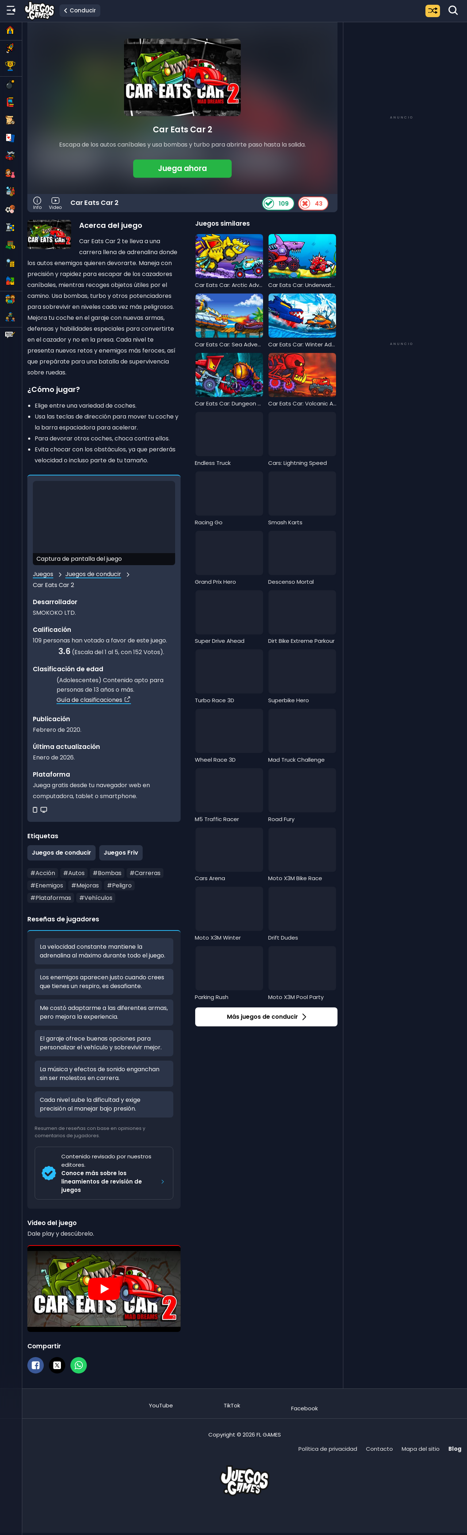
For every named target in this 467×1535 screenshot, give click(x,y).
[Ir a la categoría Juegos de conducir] (79, 10)
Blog (455, 1449)
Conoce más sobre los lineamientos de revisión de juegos (113, 1181)
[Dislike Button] (305, 203)
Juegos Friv (121, 852)
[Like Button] (268, 203)
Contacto (379, 1449)
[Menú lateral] (10, 10)
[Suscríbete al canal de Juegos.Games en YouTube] (161, 1402)
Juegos (43, 574)
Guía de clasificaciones (94, 700)
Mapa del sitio (421, 1449)
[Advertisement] (401, 67)
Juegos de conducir (93, 574)
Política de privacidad (327, 1449)
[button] (182, 168)
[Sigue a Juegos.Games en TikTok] (232, 1402)
